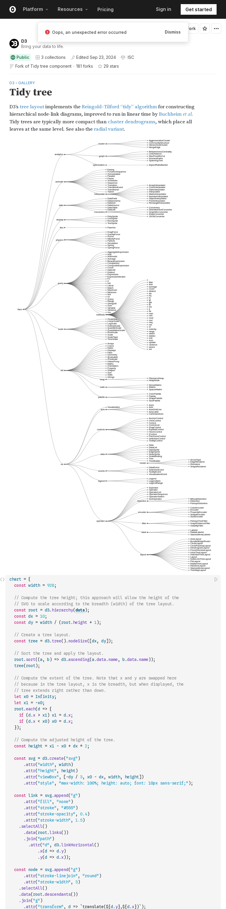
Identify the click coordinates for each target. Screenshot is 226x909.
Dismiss (173, 31)
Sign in (163, 9)
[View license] (130, 57)
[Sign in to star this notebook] (205, 29)
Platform (35, 9)
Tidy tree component (51, 66)
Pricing (105, 9)
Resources (73, 9)
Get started (198, 9)
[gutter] (3, 106)
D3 (24, 41)
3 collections (50, 57)
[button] (2, 76)
